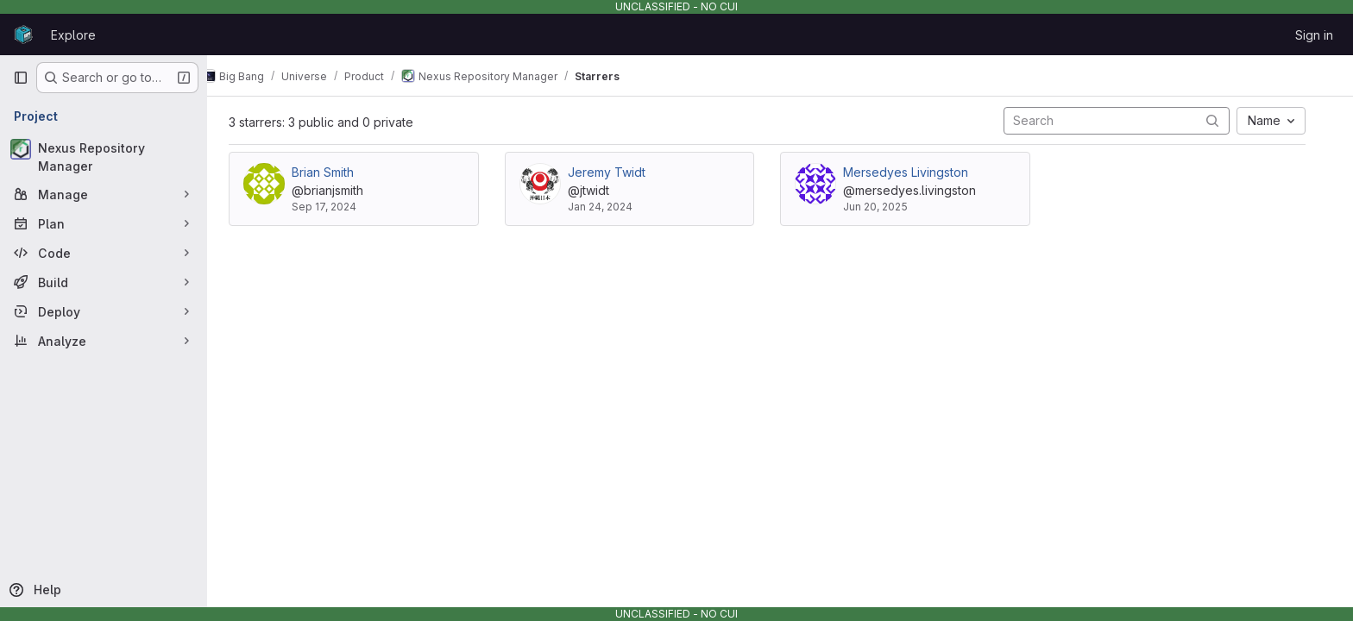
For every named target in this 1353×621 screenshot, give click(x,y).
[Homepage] (23, 34)
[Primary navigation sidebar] (21, 77)
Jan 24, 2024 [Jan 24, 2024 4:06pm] (613, 206)
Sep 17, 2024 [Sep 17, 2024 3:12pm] (337, 206)
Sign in (1314, 35)
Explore (73, 35)
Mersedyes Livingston (918, 172)
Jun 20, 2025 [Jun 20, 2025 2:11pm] (888, 206)
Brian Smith (336, 172)
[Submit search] (1225, 120)
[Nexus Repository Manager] (103, 157)
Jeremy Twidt (619, 172)
